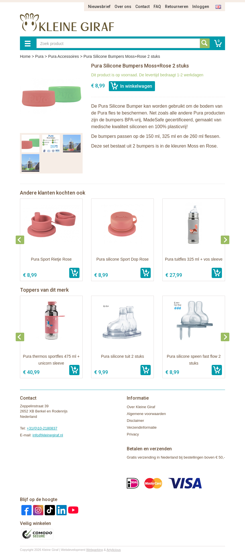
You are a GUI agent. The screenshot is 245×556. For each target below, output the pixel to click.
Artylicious (114, 549)
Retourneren (176, 6)
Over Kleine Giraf (141, 407)
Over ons (123, 6)
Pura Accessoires (63, 56)
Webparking (94, 549)
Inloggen (200, 6)
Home (25, 56)
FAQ (157, 6)
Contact (142, 6)
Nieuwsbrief (99, 6)
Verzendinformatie (142, 427)
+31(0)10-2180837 (42, 428)
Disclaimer (135, 420)
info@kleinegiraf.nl (47, 435)
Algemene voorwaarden (146, 414)
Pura (39, 56)
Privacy (133, 434)
